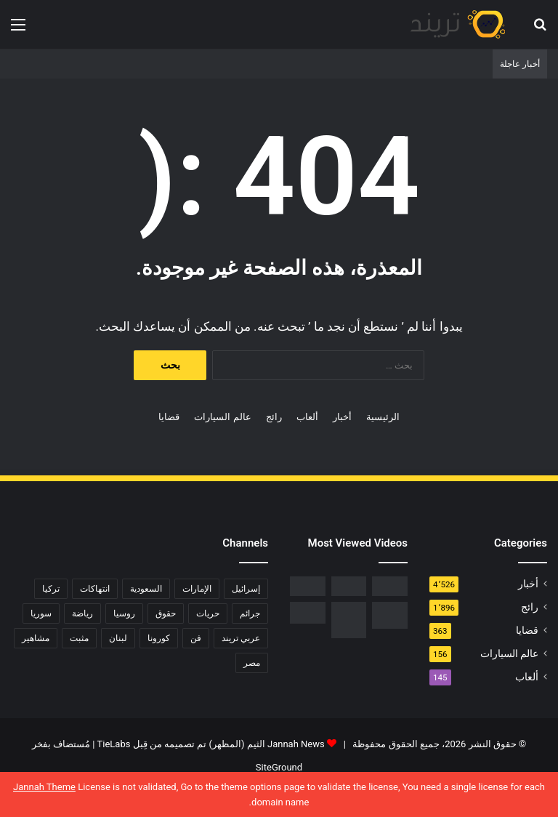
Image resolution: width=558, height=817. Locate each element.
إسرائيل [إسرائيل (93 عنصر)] (246, 589)
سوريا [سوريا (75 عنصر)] (41, 613)
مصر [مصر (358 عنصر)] (251, 663)
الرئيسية (383, 416)
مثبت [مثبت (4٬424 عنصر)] (79, 638)
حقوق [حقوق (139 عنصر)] (165, 613)
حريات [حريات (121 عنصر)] (207, 613)
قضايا (168, 416)
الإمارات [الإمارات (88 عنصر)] (196, 589)
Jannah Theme (44, 786)
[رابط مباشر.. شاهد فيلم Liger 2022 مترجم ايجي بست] (390, 586)
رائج (274, 416)
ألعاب (307, 416)
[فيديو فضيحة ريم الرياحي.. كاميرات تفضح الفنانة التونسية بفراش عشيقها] (308, 586)
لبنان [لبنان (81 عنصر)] (118, 638)
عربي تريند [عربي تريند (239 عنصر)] (241, 638)
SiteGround (279, 767)
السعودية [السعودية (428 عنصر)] (146, 589)
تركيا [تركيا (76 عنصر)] (51, 589)
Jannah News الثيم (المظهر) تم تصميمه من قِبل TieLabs (211, 743)
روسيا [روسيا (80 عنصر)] (124, 613)
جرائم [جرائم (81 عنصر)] (250, 613)
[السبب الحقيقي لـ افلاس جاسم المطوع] (349, 620)
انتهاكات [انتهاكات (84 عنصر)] (95, 589)
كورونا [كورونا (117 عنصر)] (158, 638)
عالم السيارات (222, 416)
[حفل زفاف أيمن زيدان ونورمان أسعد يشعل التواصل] (308, 613)
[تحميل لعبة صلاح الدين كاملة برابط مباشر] (390, 615)
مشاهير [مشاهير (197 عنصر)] (35, 638)
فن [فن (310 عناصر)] (195, 638)
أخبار (342, 416)
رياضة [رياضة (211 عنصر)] (82, 613)
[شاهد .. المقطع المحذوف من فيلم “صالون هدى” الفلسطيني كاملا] (349, 586)
